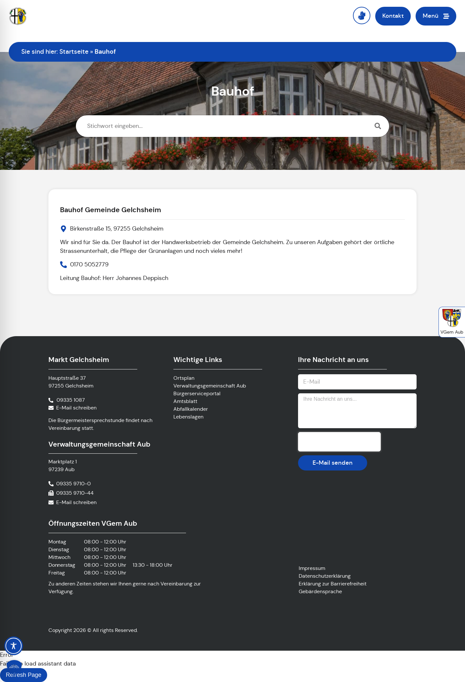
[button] (14, 668)
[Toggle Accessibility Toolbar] (13, 646)
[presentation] (339, 441)
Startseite (73, 51)
